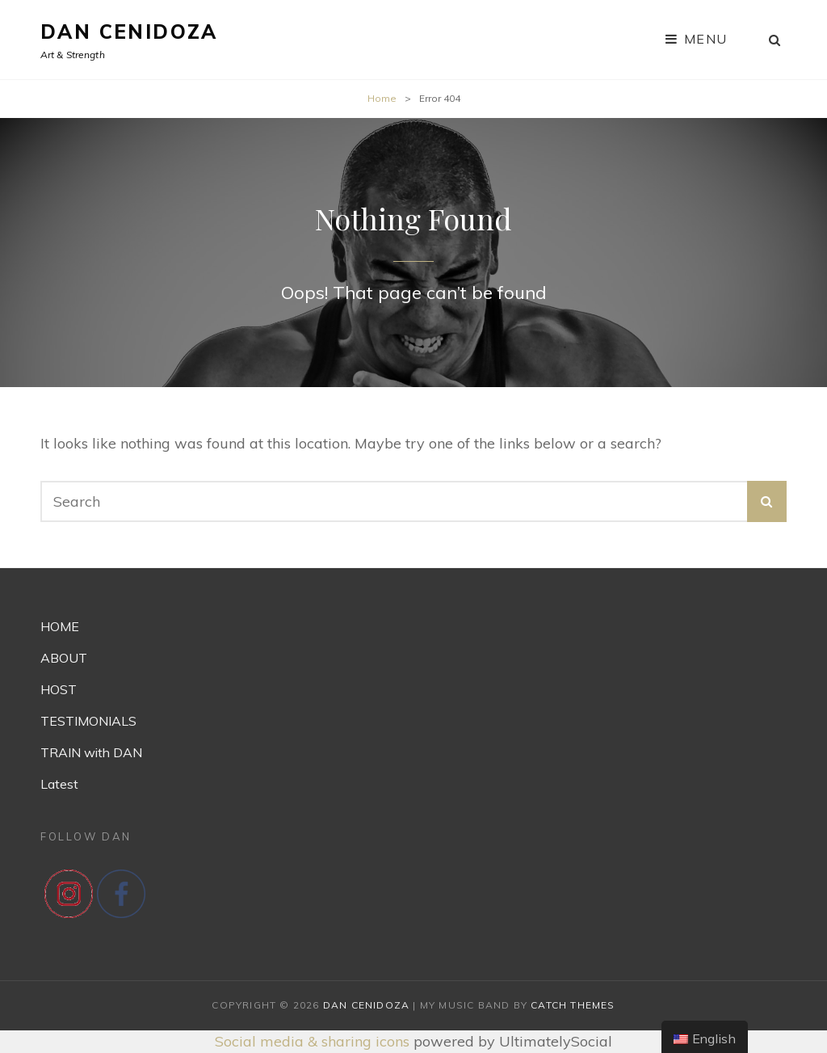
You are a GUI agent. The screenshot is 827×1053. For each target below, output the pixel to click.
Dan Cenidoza (129, 31)
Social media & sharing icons (314, 1041)
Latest (59, 784)
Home (382, 98)
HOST (58, 689)
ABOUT (63, 658)
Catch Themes (573, 1005)
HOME (59, 626)
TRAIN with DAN (91, 752)
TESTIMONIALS (88, 721)
